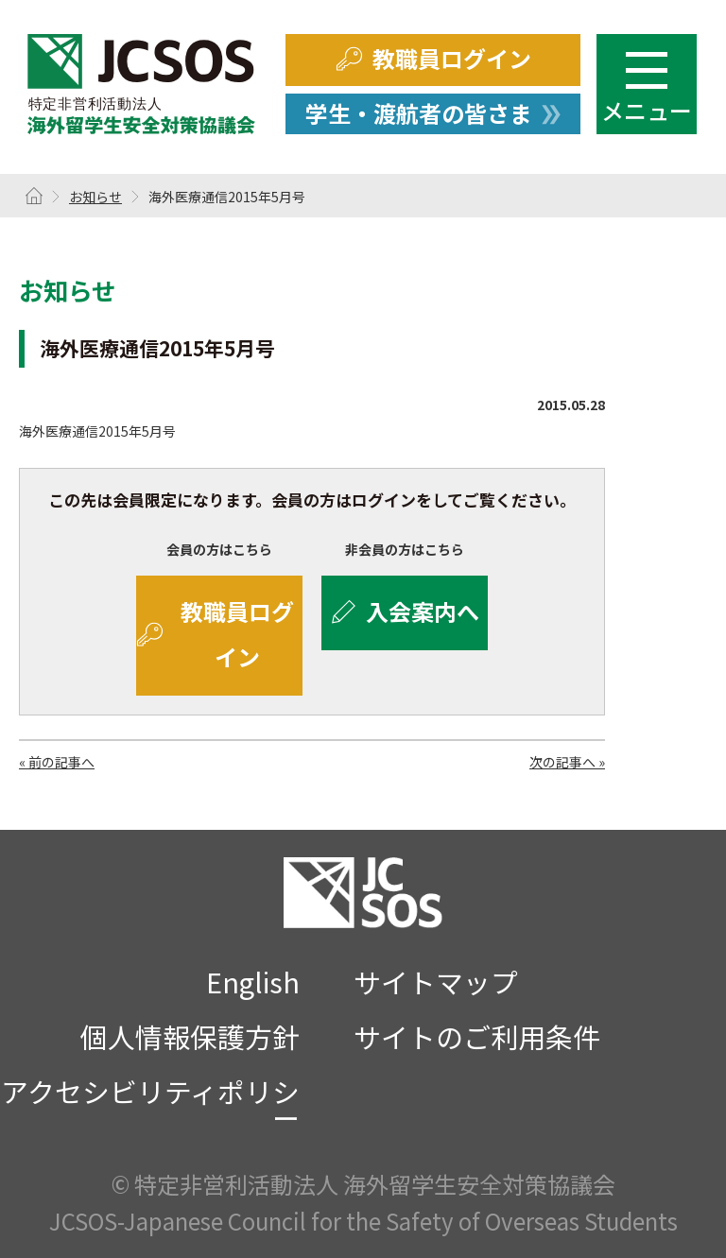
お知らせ (95, 196)
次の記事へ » (567, 761)
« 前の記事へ (57, 761)
